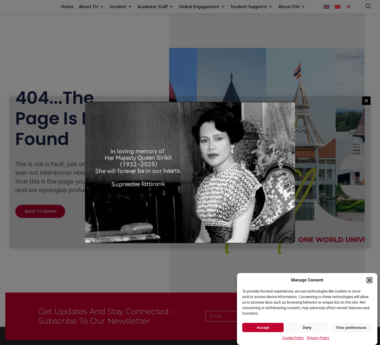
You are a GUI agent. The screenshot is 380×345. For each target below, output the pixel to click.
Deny (307, 327)
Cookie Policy (293, 338)
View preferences (351, 327)
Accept (263, 327)
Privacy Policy (318, 338)
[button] (369, 277)
